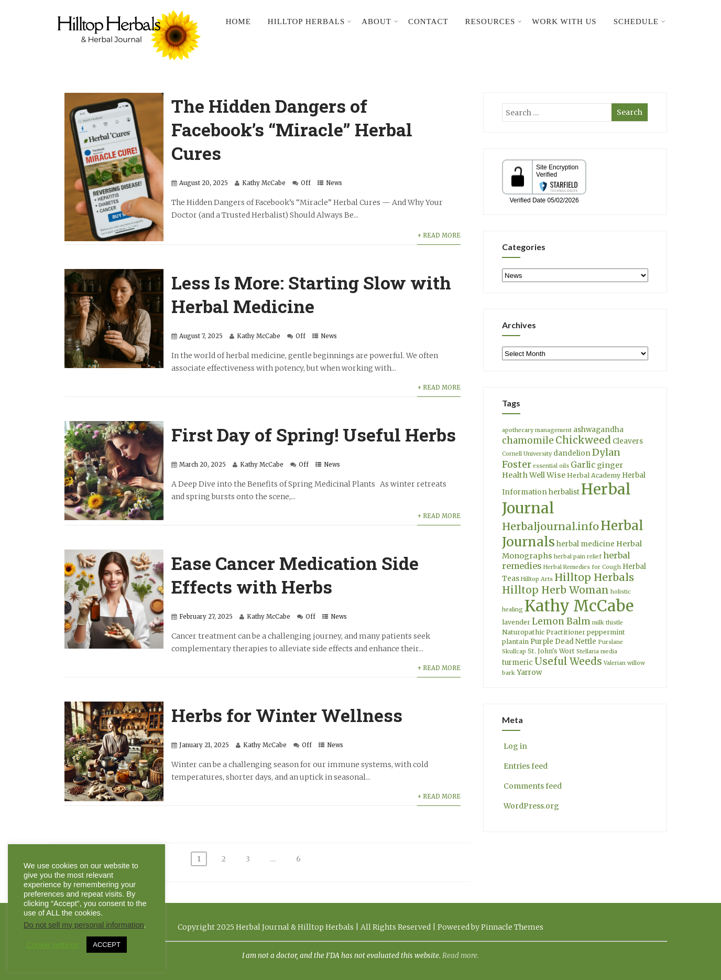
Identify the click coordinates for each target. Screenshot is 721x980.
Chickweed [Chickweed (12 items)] (583, 440)
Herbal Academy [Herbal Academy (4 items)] (593, 475)
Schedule (640, 21)
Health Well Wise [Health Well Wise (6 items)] (533, 475)
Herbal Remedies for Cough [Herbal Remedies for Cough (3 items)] (582, 567)
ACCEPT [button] (107, 945)
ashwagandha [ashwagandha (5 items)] (598, 429)
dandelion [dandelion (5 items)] (572, 453)
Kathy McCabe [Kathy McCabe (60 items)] (579, 606)
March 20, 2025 (202, 464)
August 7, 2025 (201, 336)
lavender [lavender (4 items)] (516, 622)
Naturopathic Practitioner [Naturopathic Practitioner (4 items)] (543, 632)
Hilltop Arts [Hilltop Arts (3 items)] (537, 579)
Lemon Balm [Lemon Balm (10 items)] (561, 621)
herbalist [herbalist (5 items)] (564, 492)
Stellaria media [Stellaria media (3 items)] (596, 651)
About (380, 21)
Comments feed (532, 786)
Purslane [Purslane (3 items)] (610, 642)
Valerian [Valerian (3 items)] (615, 663)
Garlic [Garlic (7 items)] (583, 465)
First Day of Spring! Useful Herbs (313, 434)
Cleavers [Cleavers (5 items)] (628, 441)
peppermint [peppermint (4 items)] (606, 632)
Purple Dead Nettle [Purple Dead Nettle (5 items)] (563, 641)
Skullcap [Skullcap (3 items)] (514, 651)
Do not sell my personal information (84, 925)
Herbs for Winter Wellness (286, 715)
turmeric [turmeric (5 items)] (517, 662)
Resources (494, 21)
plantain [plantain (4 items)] (515, 641)
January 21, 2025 (204, 745)
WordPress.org (530, 806)
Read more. (460, 955)
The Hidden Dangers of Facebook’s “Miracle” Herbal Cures (291, 129)
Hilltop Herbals (310, 21)
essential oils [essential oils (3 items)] (551, 465)
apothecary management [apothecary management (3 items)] (537, 430)
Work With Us (564, 21)
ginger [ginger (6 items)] (610, 465)
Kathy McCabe (264, 183)
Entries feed (525, 766)
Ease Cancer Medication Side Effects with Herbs (295, 574)
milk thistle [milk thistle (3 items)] (607, 622)
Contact (428, 21)
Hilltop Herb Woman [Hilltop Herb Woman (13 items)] (555, 590)
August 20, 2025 (203, 183)
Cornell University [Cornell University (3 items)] (527, 453)
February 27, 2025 (206, 616)
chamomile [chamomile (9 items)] (528, 440)
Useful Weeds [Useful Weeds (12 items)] (568, 661)
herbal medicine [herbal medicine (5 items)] (585, 544)
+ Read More (439, 235)
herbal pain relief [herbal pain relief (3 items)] (578, 556)
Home (238, 21)
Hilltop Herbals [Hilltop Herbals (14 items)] (594, 577)
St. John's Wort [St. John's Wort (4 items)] (551, 651)
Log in (514, 746)
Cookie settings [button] (52, 945)
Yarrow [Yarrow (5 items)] (529, 672)
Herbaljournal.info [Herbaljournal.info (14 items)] (550, 526)
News (334, 183)
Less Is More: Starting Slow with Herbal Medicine (311, 294)
